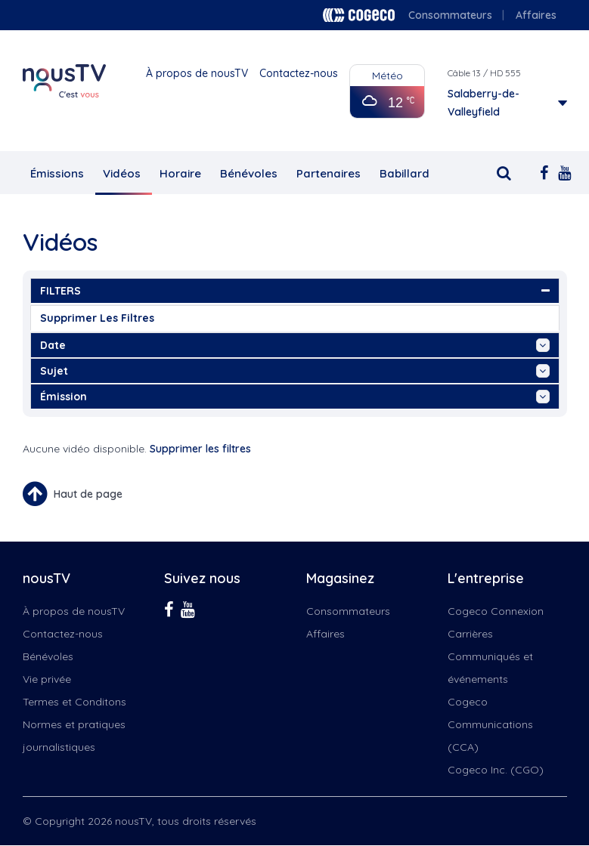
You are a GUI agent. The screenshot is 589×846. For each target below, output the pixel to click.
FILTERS (295, 291)
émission (295, 396)
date (295, 345)
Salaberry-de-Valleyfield (483, 103)
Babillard (404, 173)
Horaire (180, 173)
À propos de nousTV (197, 73)
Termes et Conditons (74, 702)
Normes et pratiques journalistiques (74, 736)
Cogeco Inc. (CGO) (496, 770)
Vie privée (47, 679)
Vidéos (122, 173)
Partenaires (328, 173)
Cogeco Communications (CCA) (490, 724)
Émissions (57, 173)
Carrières (470, 634)
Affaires (536, 15)
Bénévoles (248, 173)
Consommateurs (450, 15)
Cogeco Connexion (496, 611)
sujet (295, 371)
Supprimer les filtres (97, 318)
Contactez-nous (298, 73)
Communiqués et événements (490, 668)
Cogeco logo (359, 15)
